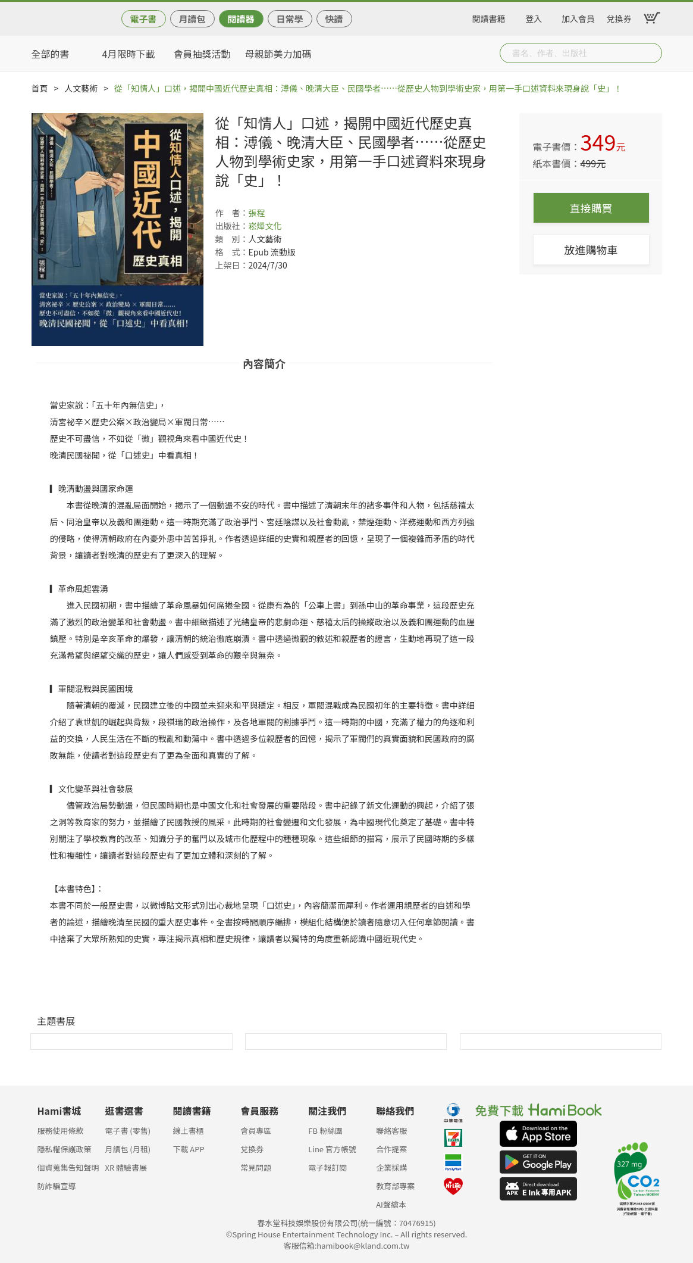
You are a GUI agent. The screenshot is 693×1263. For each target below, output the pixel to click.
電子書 (143, 19)
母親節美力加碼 (278, 53)
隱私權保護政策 (64, 1149)
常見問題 (255, 1167)
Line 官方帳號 (332, 1149)
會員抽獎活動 (202, 53)
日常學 (289, 19)
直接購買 (591, 208)
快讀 (334, 19)
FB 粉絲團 (325, 1130)
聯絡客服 (391, 1130)
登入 (533, 17)
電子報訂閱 (327, 1167)
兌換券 (619, 17)
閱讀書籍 (489, 17)
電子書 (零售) (127, 1130)
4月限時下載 (128, 53)
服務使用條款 (60, 1130)
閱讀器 (240, 19)
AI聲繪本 (391, 1204)
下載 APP (188, 1149)
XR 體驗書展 (126, 1167)
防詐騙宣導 (56, 1186)
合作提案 (391, 1149)
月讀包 (191, 19)
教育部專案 (395, 1186)
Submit (651, 53)
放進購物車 (591, 249)
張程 (257, 213)
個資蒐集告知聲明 (68, 1167)
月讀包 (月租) (127, 1149)
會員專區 (255, 1130)
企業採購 (391, 1167)
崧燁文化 (265, 226)
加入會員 (578, 17)
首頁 (40, 88)
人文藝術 (81, 88)
